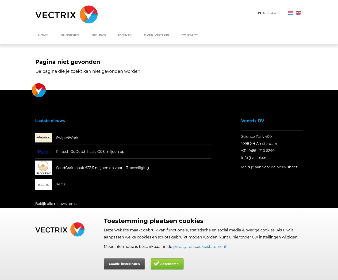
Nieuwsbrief (268, 13)
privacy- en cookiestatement (200, 246)
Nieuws (99, 35)
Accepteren (169, 264)
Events (125, 35)
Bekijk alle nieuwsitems (56, 203)
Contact (189, 35)
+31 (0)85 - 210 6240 (258, 150)
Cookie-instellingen (124, 264)
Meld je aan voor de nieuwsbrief (269, 167)
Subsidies (70, 35)
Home (43, 35)
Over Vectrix (156, 35)
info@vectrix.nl (254, 157)
